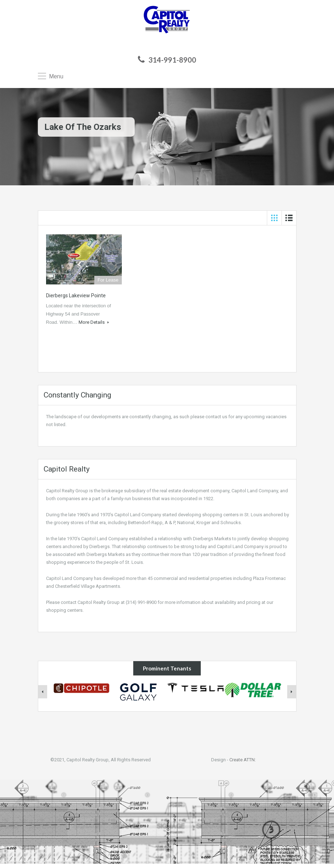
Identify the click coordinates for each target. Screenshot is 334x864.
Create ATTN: (242, 759)
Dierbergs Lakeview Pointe (76, 295)
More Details (94, 322)
